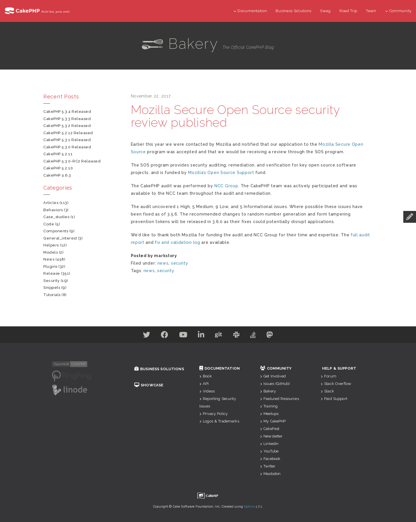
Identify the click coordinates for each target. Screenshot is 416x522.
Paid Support (334, 398)
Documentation (250, 11)
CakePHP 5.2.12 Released (68, 133)
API (204, 383)
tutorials (52, 295)
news (163, 263)
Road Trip (348, 11)
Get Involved (273, 376)
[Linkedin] (200, 336)
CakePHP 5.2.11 (58, 154)
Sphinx (249, 506)
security (179, 263)
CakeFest (269, 428)
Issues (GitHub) (275, 383)
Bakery (268, 391)
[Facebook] (162, 336)
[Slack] (238, 336)
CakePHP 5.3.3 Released (67, 119)
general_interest (60, 238)
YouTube (269, 451)
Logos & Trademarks (219, 421)
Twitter (267, 466)
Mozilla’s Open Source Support (221, 172)
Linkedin (269, 443)
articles (50, 203)
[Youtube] (181, 336)
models (50, 252)
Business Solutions (293, 11)
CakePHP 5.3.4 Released (67, 111)
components (55, 231)
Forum (328, 376)
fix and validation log (177, 242)
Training (269, 406)
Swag (325, 11)
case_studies (56, 217)
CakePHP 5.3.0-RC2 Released (72, 161)
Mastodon (270, 474)
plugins (50, 266)
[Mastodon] (274, 336)
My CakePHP (273, 421)
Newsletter (271, 436)
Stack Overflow (336, 383)
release (51, 273)
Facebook (270, 458)
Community (398, 11)
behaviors (53, 210)
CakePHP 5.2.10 (58, 168)
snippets (51, 287)
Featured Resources (279, 398)
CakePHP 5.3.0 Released (67, 147)
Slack (327, 391)
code (48, 224)
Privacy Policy (213, 413)
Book (205, 376)
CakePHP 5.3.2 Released (67, 126)
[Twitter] (143, 336)
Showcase (148, 385)
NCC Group (226, 186)
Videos (207, 391)
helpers (51, 245)
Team (371, 11)
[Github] (219, 336)
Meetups (269, 413)
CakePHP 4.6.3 (57, 175)
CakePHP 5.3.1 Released (67, 140)
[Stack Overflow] (256, 336)
